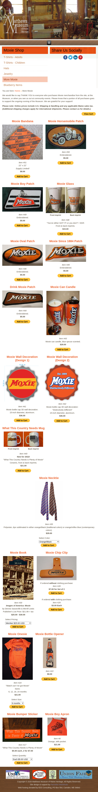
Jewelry (8, 73)
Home (17, 91)
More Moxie (11, 79)
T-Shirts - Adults (13, 57)
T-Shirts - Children (14, 62)
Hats (6, 68)
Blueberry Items (13, 85)
